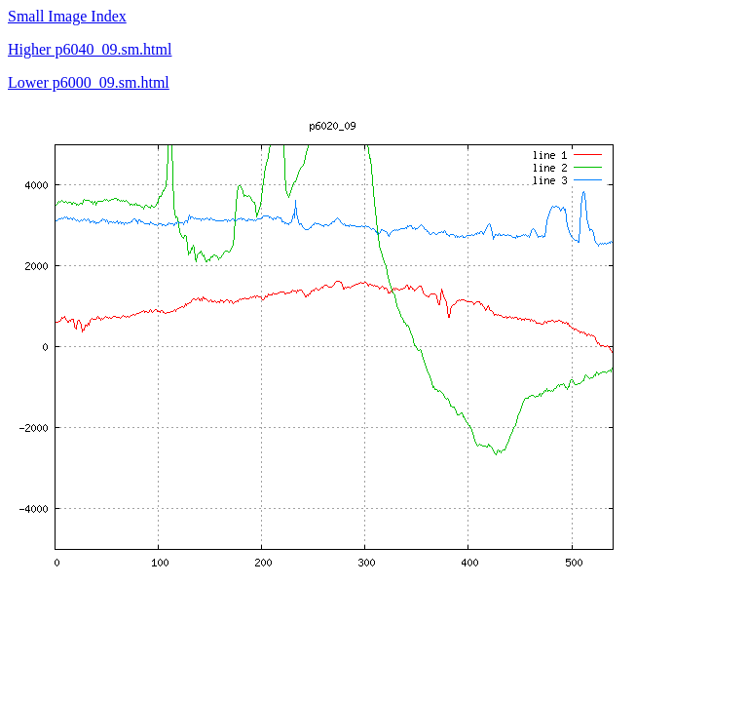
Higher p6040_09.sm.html (89, 49)
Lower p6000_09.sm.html (88, 82)
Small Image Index (67, 16)
